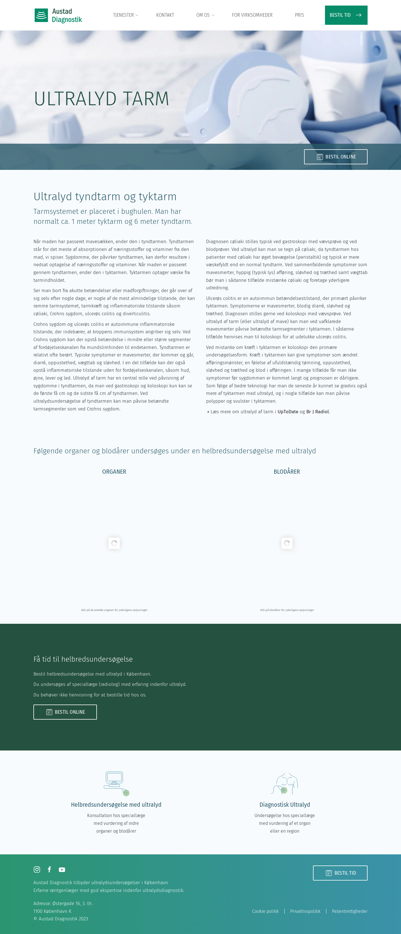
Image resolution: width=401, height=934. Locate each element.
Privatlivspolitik (305, 911)
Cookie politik (265, 911)
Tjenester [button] (126, 15)
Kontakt (165, 15)
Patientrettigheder (350, 911)
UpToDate (288, 412)
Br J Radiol (317, 412)
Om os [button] (205, 15)
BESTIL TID (346, 15)
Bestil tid (340, 873)
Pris (299, 15)
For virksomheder (252, 15)
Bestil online (336, 157)
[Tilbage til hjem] (58, 15)
